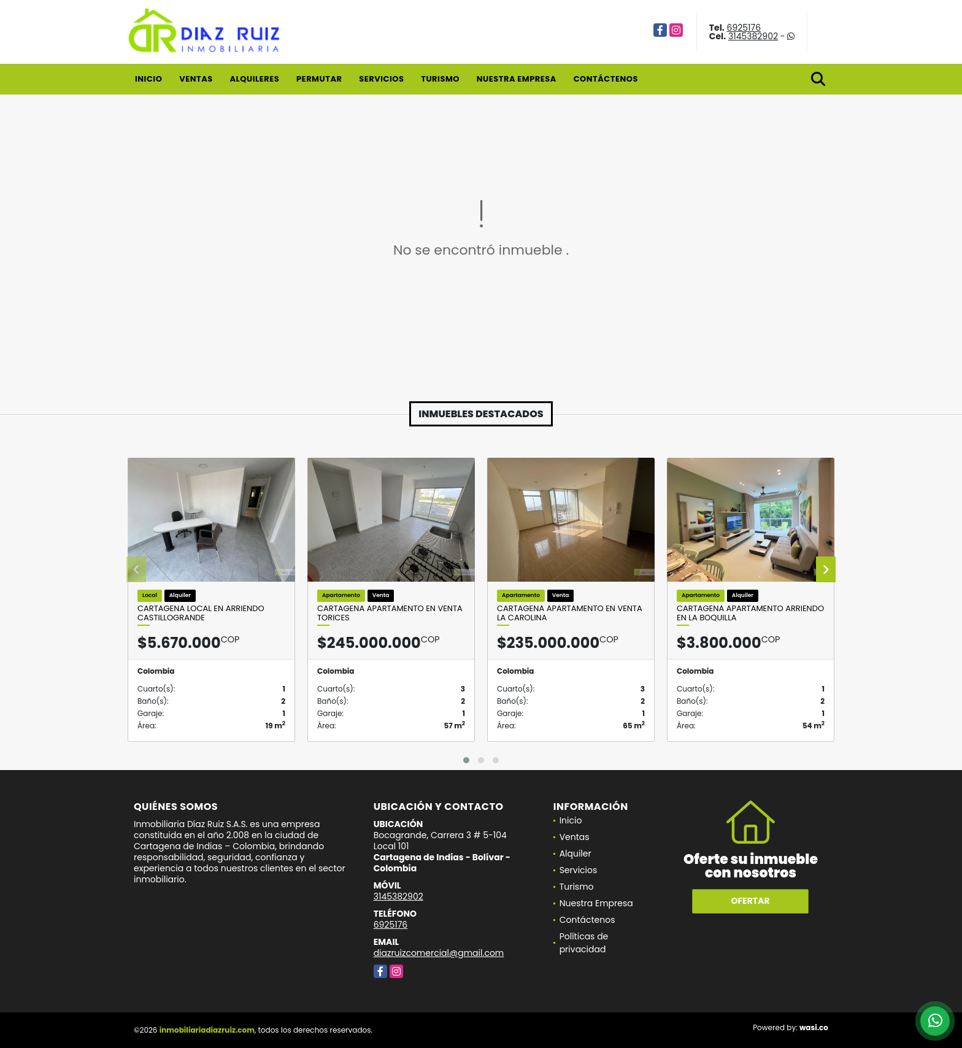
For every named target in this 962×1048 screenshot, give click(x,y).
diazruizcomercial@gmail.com (439, 953)
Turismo (440, 79)
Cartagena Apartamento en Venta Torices (390, 613)
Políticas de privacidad (584, 942)
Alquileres (254, 79)
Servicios (381, 79)
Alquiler (575, 853)
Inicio (148, 79)
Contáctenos (606, 79)
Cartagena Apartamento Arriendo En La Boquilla (750, 613)
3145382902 (753, 36)
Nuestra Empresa (516, 79)
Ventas (196, 79)
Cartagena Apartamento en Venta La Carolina (569, 613)
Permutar (319, 79)
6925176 (744, 27)
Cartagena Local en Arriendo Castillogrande (200, 613)
